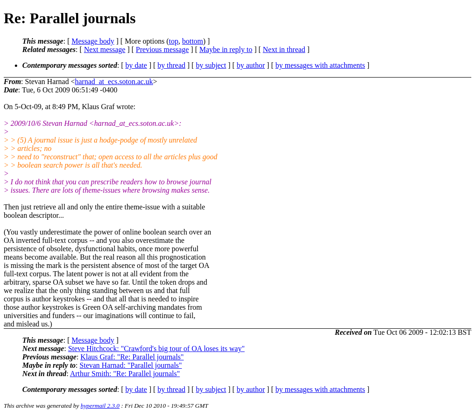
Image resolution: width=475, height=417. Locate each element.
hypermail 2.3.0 (100, 405)
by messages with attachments (320, 65)
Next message (104, 49)
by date (136, 65)
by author (251, 65)
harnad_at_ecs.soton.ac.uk (114, 81)
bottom (192, 41)
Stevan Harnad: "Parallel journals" (131, 365)
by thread (172, 65)
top (173, 41)
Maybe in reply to (225, 49)
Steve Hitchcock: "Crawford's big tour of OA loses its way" (156, 348)
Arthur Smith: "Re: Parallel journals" (125, 374)
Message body (92, 41)
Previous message (162, 49)
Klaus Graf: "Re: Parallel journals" (132, 357)
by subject (211, 65)
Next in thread (284, 49)
